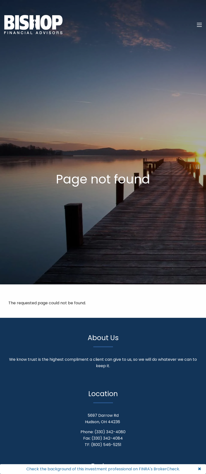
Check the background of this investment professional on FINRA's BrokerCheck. (103, 469)
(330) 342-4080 (110, 432)
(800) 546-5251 (106, 444)
